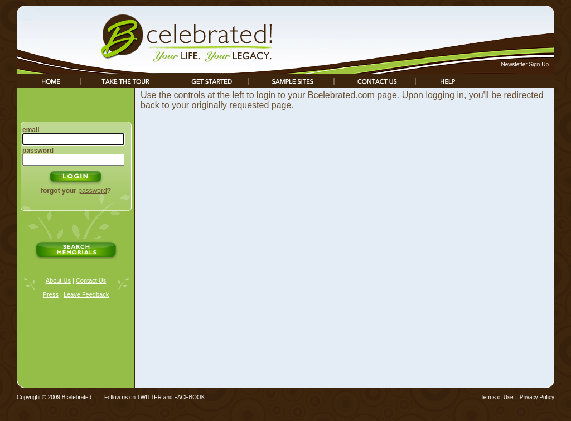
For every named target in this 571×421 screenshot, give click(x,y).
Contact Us (91, 280)
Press (51, 294)
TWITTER (149, 397)
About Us (58, 280)
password (92, 191)
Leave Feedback (86, 294)
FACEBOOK (189, 397)
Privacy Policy (537, 397)
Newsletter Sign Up (525, 64)
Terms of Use (497, 397)
